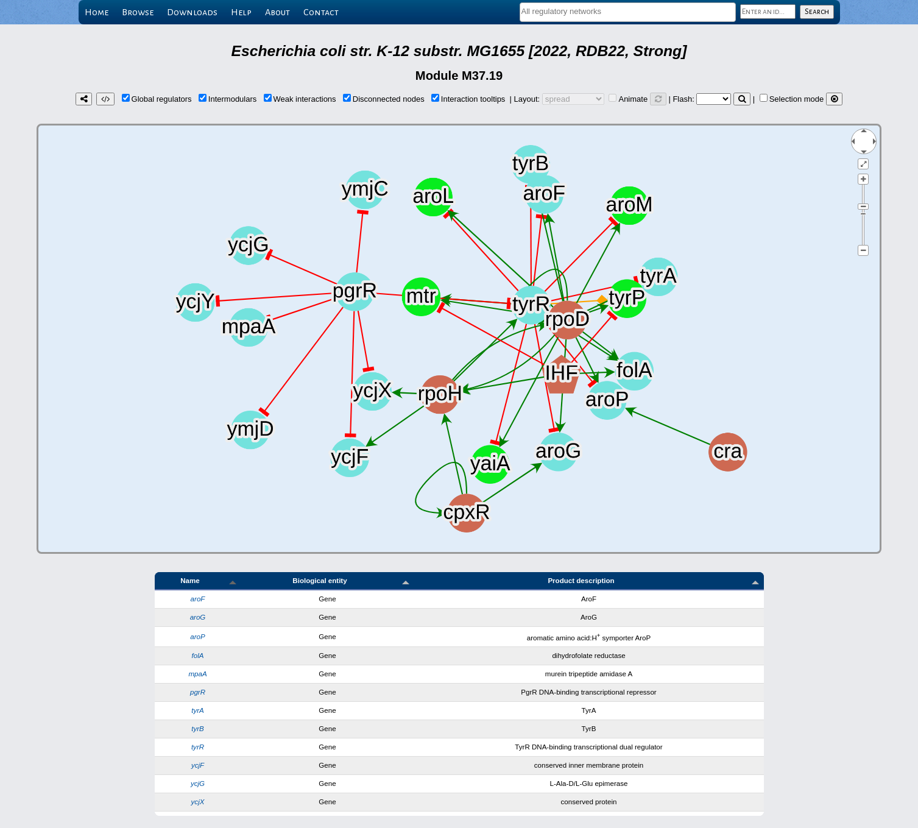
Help (241, 12)
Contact (321, 12)
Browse (138, 12)
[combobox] (628, 12)
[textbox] (627, 11)
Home (96, 12)
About (277, 12)
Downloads (192, 12)
